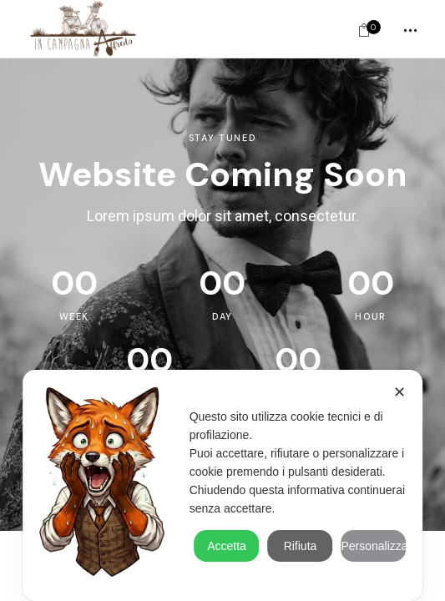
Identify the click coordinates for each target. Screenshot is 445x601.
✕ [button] (399, 392)
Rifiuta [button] (300, 546)
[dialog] (223, 485)
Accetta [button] (226, 546)
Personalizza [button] (373, 546)
